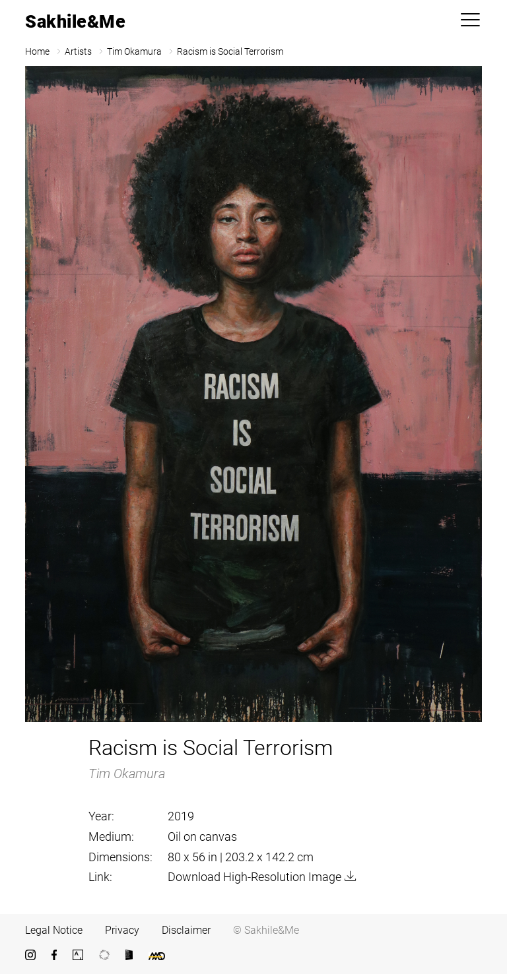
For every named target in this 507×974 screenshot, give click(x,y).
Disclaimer (186, 930)
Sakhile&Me (75, 21)
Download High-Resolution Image (254, 877)
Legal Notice (54, 930)
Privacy (122, 930)
